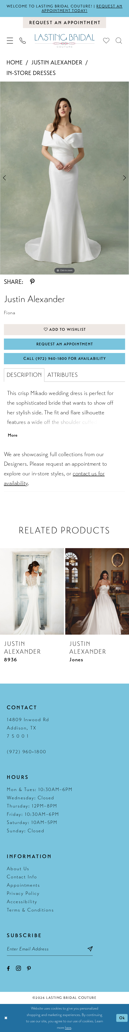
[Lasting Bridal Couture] (64, 41)
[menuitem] (10, 40)
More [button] (13, 435)
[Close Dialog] (6, 1018)
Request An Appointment (64, 344)
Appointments (23, 885)
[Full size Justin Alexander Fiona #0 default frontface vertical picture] (64, 178)
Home (14, 62)
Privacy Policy (23, 893)
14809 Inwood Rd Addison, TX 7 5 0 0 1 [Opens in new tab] (28, 728)
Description (24, 375)
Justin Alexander (56, 62)
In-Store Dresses (31, 73)
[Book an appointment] (64, 22)
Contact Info (22, 877)
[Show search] (119, 40)
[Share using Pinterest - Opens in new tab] (32, 282)
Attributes (62, 375)
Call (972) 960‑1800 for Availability (64, 358)
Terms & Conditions (30, 910)
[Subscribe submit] (90, 949)
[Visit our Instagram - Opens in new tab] (18, 968)
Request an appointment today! (82, 8)
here (68, 1027)
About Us (18, 869)
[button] (10, 40)
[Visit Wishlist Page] (106, 40)
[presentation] (32, 591)
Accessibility (22, 902)
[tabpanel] (64, 178)
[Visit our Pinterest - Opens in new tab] (29, 968)
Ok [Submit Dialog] (122, 1018)
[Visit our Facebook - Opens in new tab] (8, 968)
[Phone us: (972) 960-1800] (22, 40)
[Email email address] (50, 949)
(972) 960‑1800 (26, 752)
